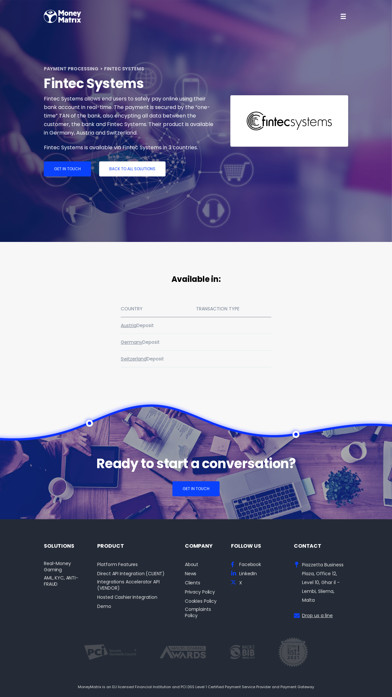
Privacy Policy (200, 592)
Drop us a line (317, 615)
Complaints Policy (198, 612)
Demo (104, 606)
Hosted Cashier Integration (127, 597)
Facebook (250, 564)
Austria (128, 325)
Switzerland (134, 359)
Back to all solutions (132, 169)
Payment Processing (71, 68)
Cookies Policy (201, 601)
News (190, 574)
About (191, 564)
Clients (192, 583)
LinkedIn (248, 574)
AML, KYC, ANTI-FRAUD (61, 581)
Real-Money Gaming (57, 566)
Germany (131, 342)
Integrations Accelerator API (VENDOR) (128, 585)
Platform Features (117, 564)
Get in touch (67, 169)
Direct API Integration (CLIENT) (131, 574)
